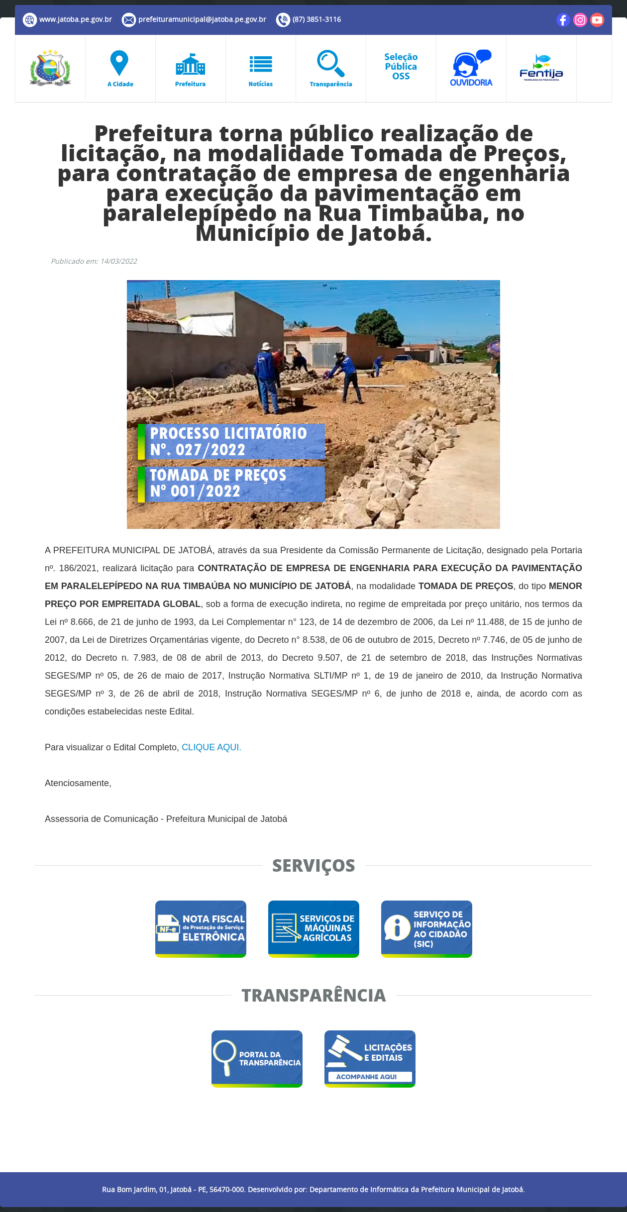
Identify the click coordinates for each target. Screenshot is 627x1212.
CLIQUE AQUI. (211, 747)
